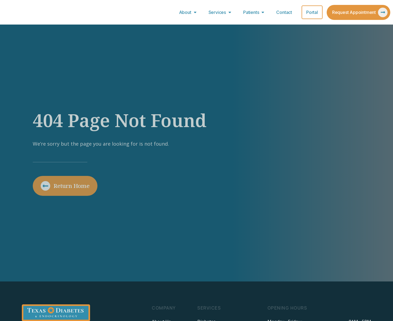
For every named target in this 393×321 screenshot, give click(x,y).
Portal (312, 12)
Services (221, 12)
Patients (255, 12)
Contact (284, 12)
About (189, 12)
